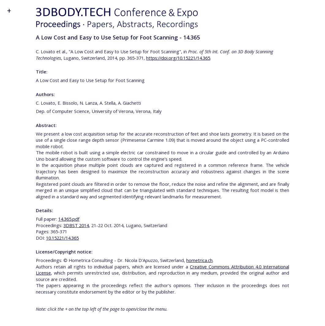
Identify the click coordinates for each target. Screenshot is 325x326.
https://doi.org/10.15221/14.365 (178, 58)
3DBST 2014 (76, 225)
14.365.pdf (68, 219)
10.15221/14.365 (62, 238)
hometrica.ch (199, 260)
